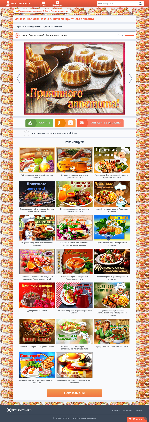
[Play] (17, 35)
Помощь (138, 410)
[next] (130, 78)
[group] (74, 35)
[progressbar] (129, 35)
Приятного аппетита (52, 26)
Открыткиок (20, 26)
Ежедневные (34, 26)
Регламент (127, 410)
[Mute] (123, 35)
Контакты (116, 410)
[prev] (18, 78)
